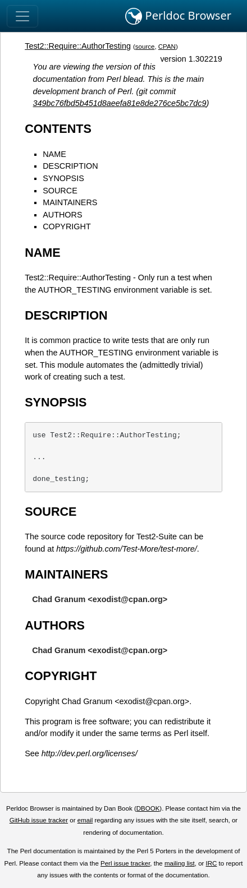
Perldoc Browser (178, 16)
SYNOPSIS (63, 178)
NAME (54, 154)
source (145, 46)
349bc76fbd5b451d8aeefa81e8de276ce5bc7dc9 (120, 103)
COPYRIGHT (67, 226)
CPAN (167, 46)
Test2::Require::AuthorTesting (78, 45)
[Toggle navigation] (22, 16)
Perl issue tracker (125, 863)
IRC (211, 863)
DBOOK (148, 808)
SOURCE (60, 190)
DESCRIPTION (70, 165)
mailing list (179, 863)
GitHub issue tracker (39, 820)
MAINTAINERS (70, 202)
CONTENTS (58, 129)
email (85, 820)
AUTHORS (62, 214)
